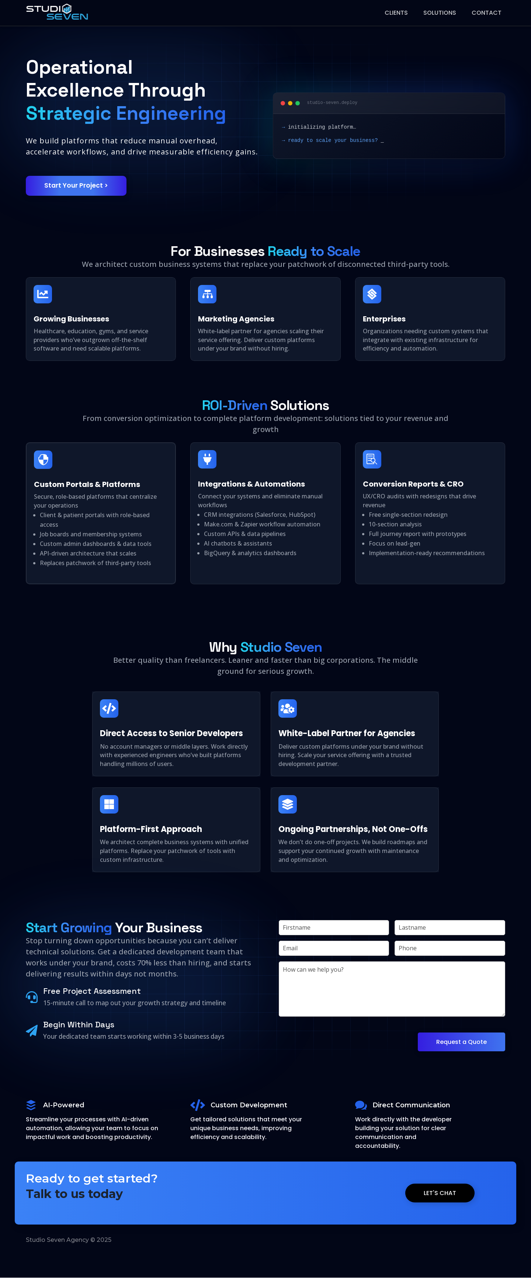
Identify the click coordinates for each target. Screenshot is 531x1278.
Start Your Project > (76, 185)
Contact (487, 12)
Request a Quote (461, 1042)
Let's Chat (440, 1193)
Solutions (439, 12)
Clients (396, 12)
